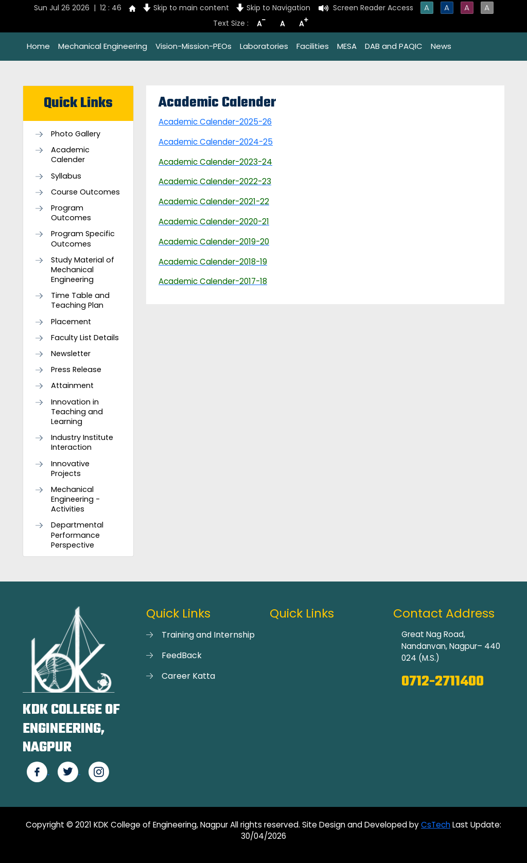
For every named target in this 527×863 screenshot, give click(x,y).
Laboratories (264, 46)
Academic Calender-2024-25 (216, 141)
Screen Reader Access (373, 8)
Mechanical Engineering (102, 46)
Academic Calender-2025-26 (215, 121)
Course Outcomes (85, 192)
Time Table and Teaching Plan (80, 300)
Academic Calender (70, 155)
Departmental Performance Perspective (77, 535)
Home (38, 46)
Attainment (72, 386)
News (441, 46)
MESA (347, 46)
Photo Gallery (75, 134)
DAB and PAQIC (394, 46)
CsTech (435, 824)
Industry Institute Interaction (82, 442)
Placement (71, 322)
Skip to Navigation (278, 8)
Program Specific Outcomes (83, 239)
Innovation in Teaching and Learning (77, 412)
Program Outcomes (71, 213)
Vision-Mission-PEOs (193, 46)
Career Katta (188, 676)
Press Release (76, 370)
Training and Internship (208, 635)
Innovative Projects (70, 469)
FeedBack (182, 655)
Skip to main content (191, 8)
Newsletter (71, 354)
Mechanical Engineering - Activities (75, 499)
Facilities (312, 46)
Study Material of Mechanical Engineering (82, 270)
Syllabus (66, 176)
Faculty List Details (85, 338)
